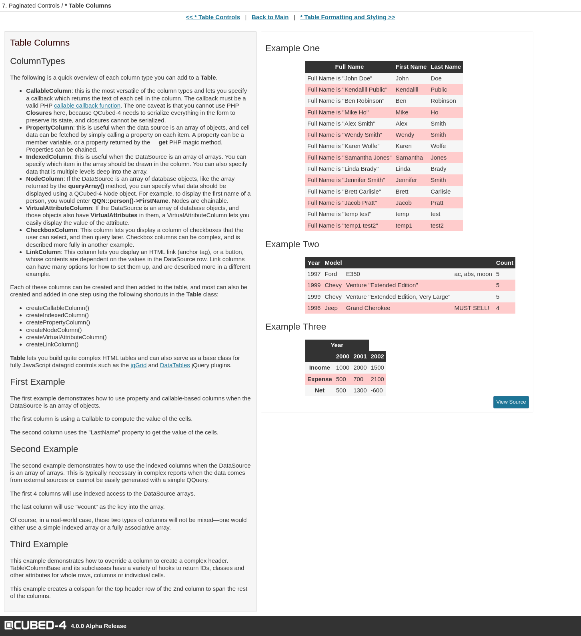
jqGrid (138, 365)
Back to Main (270, 17)
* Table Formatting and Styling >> (347, 17)
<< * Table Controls (213, 17)
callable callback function (87, 105)
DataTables (175, 365)
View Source (511, 402)
